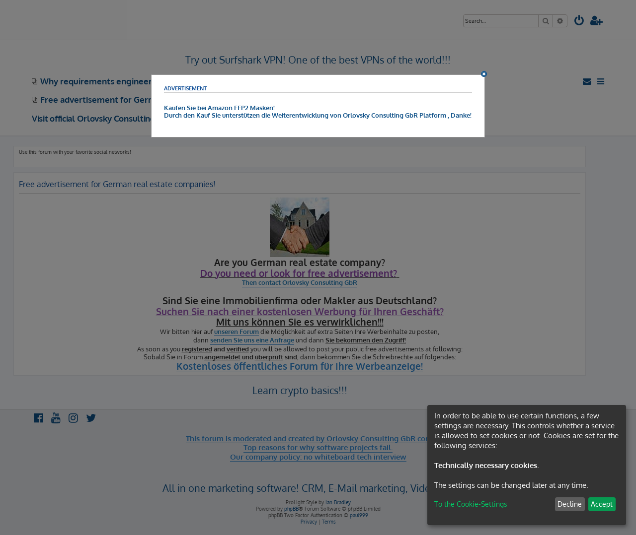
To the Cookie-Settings (470, 504)
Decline (569, 504)
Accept (602, 504)
